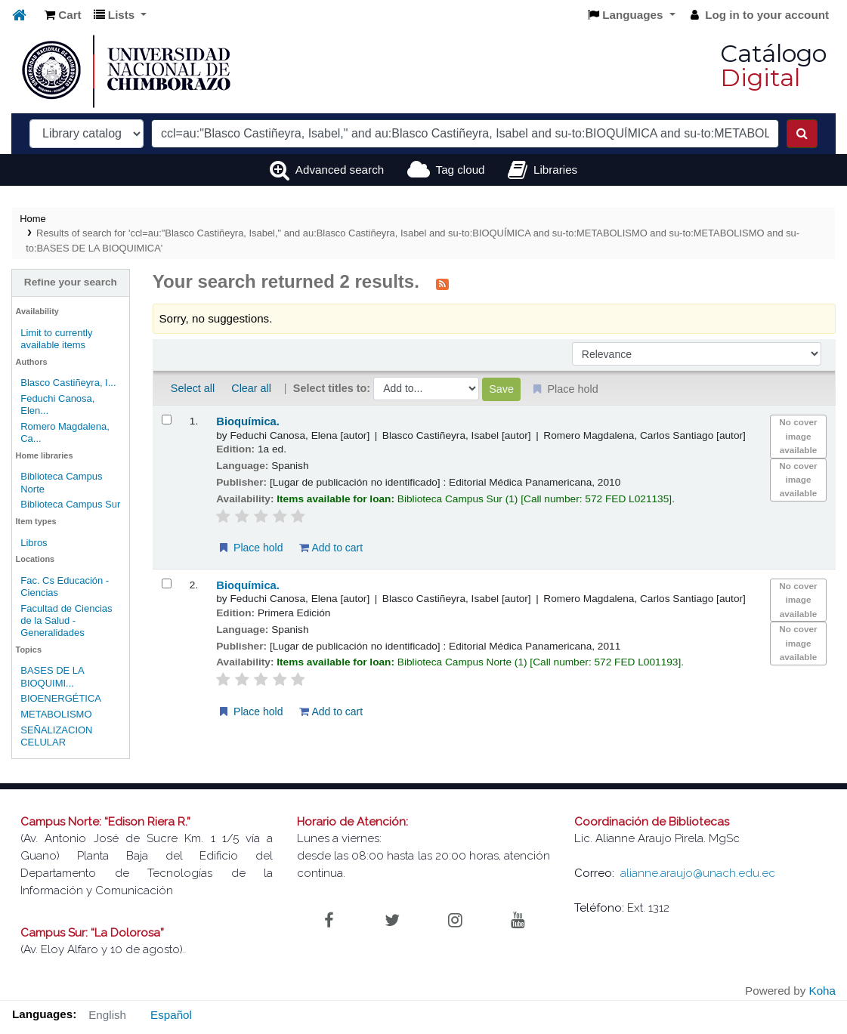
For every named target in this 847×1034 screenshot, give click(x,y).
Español (171, 1014)
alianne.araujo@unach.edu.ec (697, 873)
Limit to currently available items (56, 338)
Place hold (250, 548)
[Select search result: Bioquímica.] (167, 419)
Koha (822, 990)
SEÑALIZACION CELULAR (56, 736)
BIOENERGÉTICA (60, 698)
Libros (33, 542)
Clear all (251, 388)
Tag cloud (460, 169)
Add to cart (331, 548)
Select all (193, 388)
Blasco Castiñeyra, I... (68, 382)
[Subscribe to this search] (442, 283)
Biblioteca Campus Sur (70, 504)
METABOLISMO (55, 714)
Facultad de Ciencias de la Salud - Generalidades (66, 620)
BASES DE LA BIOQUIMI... (52, 676)
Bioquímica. (248, 421)
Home (32, 218)
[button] (63, 15)
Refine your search (70, 282)
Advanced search (339, 169)
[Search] (802, 133)
